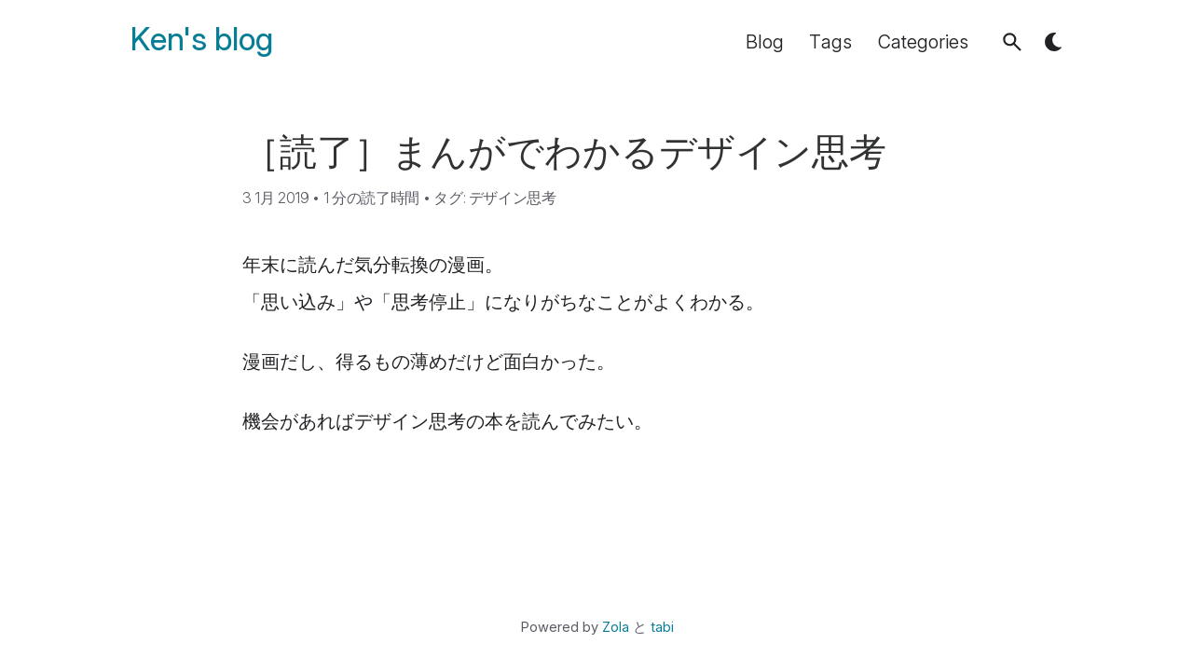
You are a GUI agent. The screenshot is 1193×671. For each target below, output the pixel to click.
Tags (830, 42)
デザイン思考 (512, 197)
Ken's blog (201, 40)
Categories (923, 42)
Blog (765, 42)
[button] (1012, 42)
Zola (615, 627)
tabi (662, 627)
